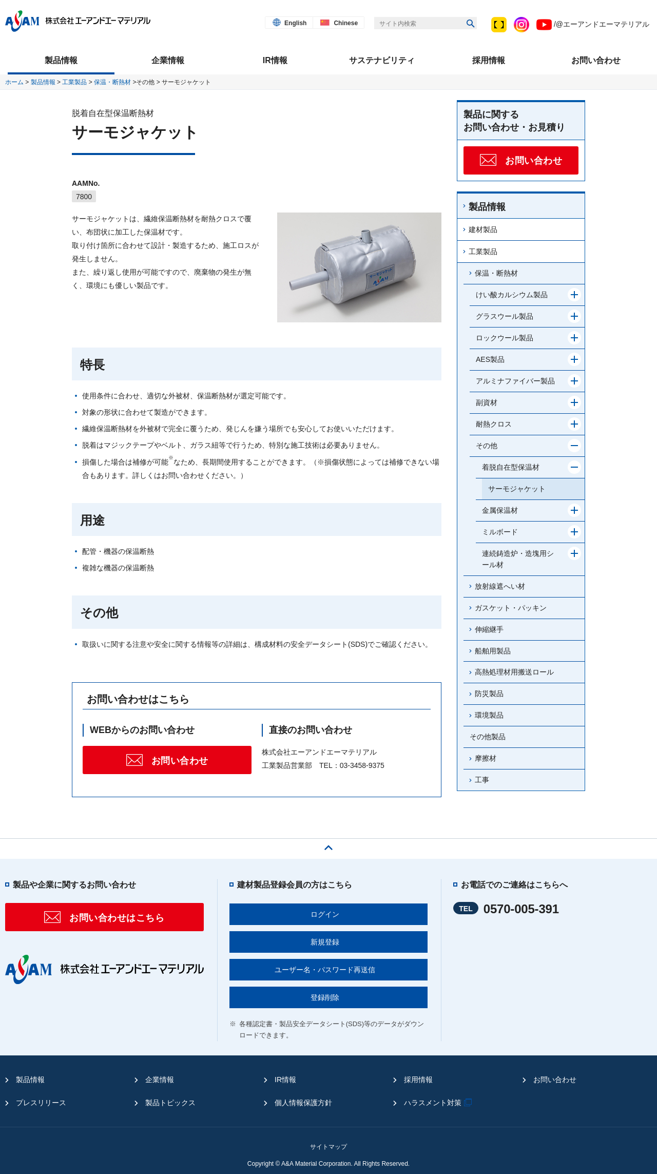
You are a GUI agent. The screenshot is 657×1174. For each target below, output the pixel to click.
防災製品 (489, 693)
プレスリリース (41, 1103)
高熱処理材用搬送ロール (514, 672)
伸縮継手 (489, 629)
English (295, 23)
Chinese (346, 23)
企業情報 (159, 1079)
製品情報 (43, 82)
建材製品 (483, 229)
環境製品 (489, 715)
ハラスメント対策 (439, 1103)
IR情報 (285, 1079)
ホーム (14, 82)
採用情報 (418, 1079)
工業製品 (74, 82)
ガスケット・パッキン (511, 608)
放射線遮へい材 (500, 586)
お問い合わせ (554, 1079)
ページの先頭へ (328, 845)
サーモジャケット (517, 489)
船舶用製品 (493, 651)
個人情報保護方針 (303, 1103)
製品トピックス (170, 1103)
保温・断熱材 (112, 82)
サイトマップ (328, 1146)
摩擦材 (485, 758)
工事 (482, 780)
